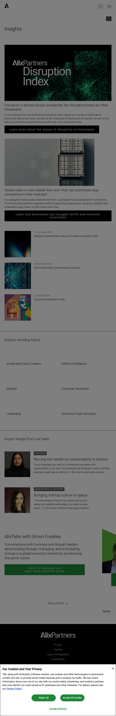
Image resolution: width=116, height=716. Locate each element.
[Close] (112, 668)
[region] (58, 690)
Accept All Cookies (72, 698)
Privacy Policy (13, 688)
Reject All (43, 698)
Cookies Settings (58, 709)
